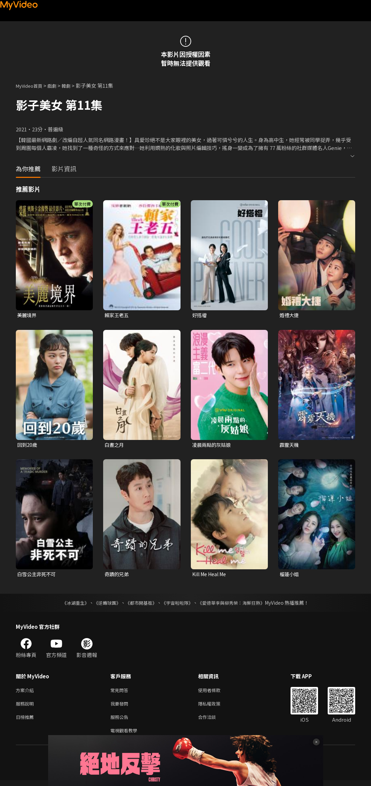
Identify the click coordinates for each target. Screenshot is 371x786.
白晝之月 (115, 445)
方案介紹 (26, 692)
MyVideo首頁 (31, 85)
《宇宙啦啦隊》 (178, 604)
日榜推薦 (26, 721)
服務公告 (120, 721)
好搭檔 (200, 315)
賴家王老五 (117, 315)
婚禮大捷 (290, 315)
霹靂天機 (290, 445)
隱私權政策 (215, 706)
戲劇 (57, 85)
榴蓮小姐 (290, 575)
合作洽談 (212, 721)
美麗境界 (27, 315)
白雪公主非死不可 (37, 575)
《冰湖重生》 (69, 604)
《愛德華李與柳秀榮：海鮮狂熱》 (236, 604)
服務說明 (26, 706)
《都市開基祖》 (139, 604)
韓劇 (73, 85)
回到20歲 (27, 445)
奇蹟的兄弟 (117, 575)
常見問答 (120, 692)
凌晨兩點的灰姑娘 (212, 445)
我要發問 (120, 706)
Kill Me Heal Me (211, 575)
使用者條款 (215, 692)
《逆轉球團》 (103, 604)
